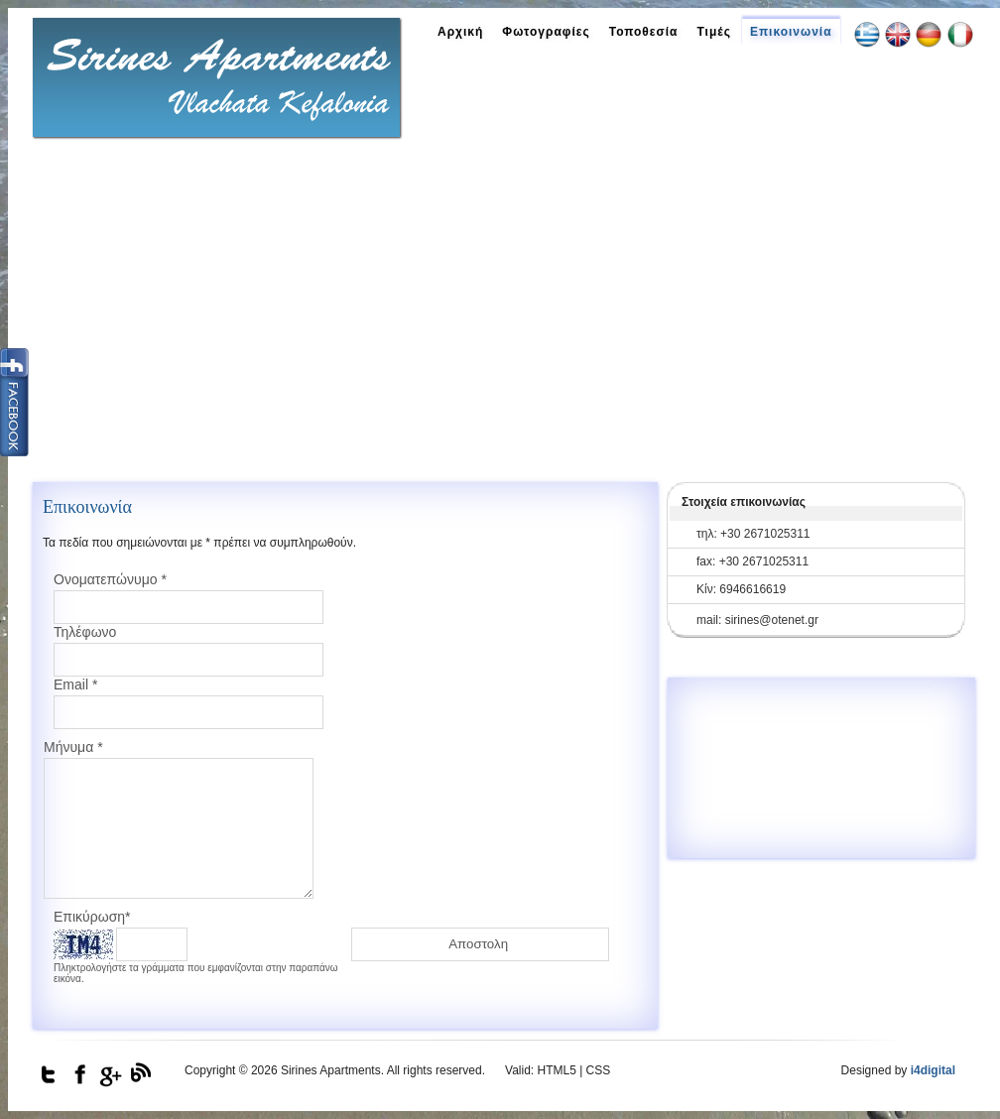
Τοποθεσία (644, 32)
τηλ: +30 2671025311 (753, 534)
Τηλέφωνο (85, 632)
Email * (75, 684)
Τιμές (713, 32)
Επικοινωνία (791, 32)
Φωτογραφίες (545, 32)
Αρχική (460, 32)
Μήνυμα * (73, 747)
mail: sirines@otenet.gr (757, 620)
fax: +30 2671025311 (752, 561)
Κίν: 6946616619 (741, 589)
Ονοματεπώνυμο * (110, 579)
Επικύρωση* (92, 917)
